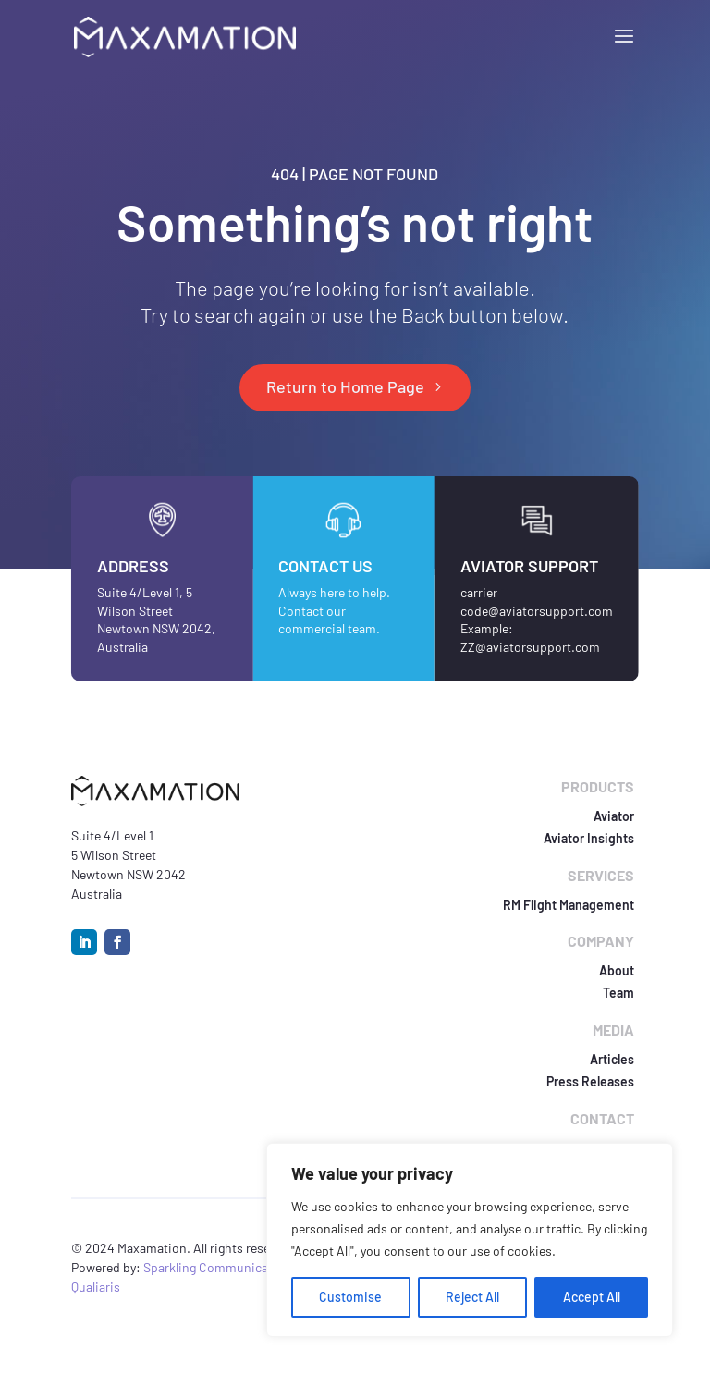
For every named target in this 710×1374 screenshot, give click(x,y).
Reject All (472, 1297)
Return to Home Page (345, 386)
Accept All (591, 1297)
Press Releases (590, 1081)
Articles (612, 1059)
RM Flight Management (568, 905)
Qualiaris (95, 1286)
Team (618, 992)
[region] (469, 1240)
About (616, 970)
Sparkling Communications (221, 1267)
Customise (350, 1297)
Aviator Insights (589, 838)
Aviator (614, 816)
